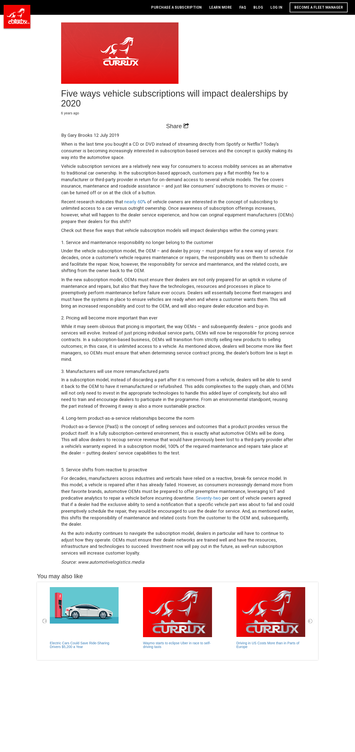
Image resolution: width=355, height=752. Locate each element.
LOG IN (276, 7)
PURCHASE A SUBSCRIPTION (176, 7)
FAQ (242, 7)
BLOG (258, 7)
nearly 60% (135, 202)
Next (310, 621)
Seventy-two (208, 498)
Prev (45, 621)
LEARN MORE (220, 7)
